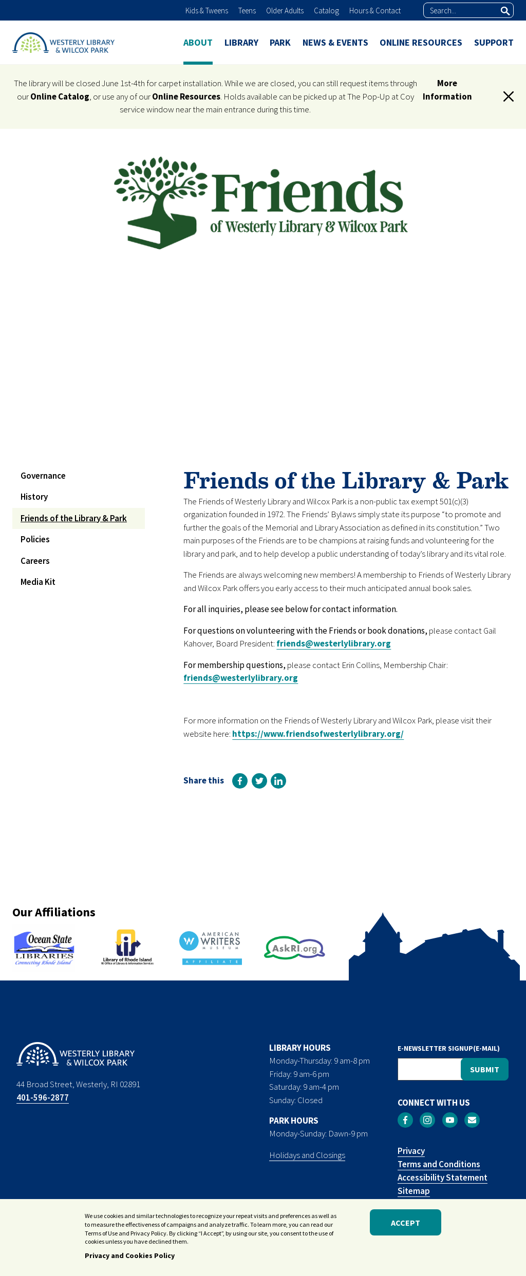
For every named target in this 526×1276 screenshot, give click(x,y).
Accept (405, 1227)
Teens (247, 10)
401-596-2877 (42, 1097)
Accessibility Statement (442, 1177)
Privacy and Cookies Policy (130, 1260)
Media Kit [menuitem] (38, 581)
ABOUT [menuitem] (198, 42)
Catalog (326, 10)
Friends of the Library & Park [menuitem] (74, 518)
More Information (447, 89)
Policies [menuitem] (35, 539)
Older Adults (285, 10)
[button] (508, 96)
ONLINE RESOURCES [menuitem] (421, 42)
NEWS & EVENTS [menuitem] (335, 42)
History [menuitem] (34, 496)
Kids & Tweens (206, 10)
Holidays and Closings (307, 1155)
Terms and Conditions (439, 1164)
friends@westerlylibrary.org (333, 643)
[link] (240, 781)
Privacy (411, 1150)
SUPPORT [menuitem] (494, 42)
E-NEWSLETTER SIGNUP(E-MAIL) (449, 1048)
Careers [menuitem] (35, 560)
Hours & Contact (375, 10)
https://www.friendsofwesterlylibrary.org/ (318, 733)
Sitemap (414, 1190)
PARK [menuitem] (280, 42)
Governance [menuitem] (43, 475)
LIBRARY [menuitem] (241, 42)
